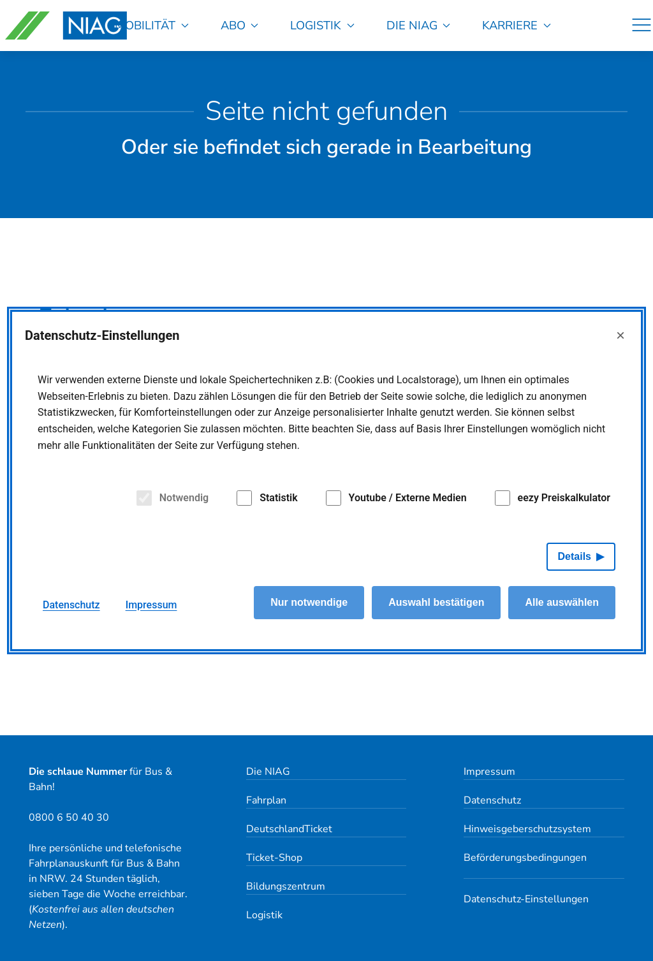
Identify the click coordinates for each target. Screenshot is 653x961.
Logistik (322, 25)
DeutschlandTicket (289, 829)
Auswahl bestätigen (436, 604)
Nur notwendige (309, 604)
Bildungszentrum (285, 886)
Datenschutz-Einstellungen (526, 899)
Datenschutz (492, 800)
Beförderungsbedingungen (525, 858)
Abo (240, 25)
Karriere (516, 25)
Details (574, 558)
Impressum (489, 772)
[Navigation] (641, 25)
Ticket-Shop (274, 858)
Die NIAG (418, 25)
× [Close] (620, 337)
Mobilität (152, 25)
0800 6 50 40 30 (69, 818)
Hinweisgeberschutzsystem (527, 829)
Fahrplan (266, 800)
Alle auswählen (562, 604)
